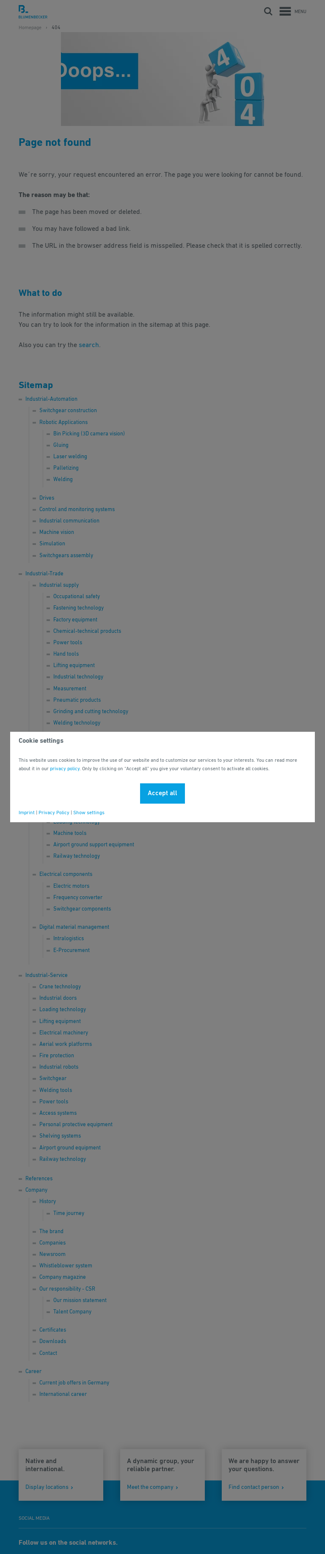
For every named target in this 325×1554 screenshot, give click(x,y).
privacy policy (65, 769)
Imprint (27, 812)
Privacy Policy (54, 812)
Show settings (89, 812)
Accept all (162, 793)
